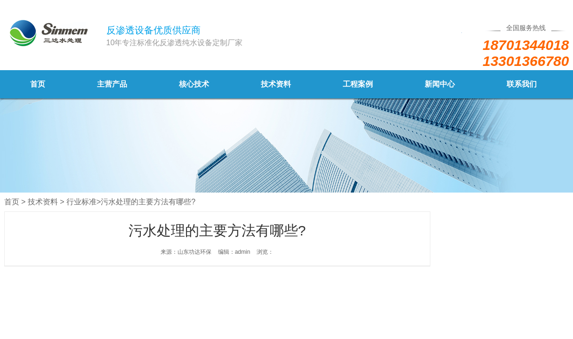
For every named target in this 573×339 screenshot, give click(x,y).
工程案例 (358, 84)
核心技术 (194, 84)
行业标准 (81, 202)
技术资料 (276, 84)
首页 (37, 84)
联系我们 (522, 84)
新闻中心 (440, 84)
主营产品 (112, 84)
